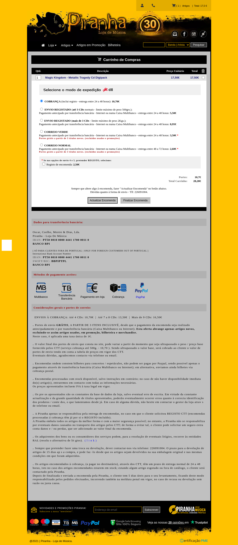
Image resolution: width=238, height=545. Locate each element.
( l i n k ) (90, 440)
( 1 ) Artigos (180, 6)
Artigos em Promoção (91, 45)
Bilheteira (114, 45)
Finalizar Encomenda (135, 200)
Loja (52, 45)
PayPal (140, 297)
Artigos (67, 45)
